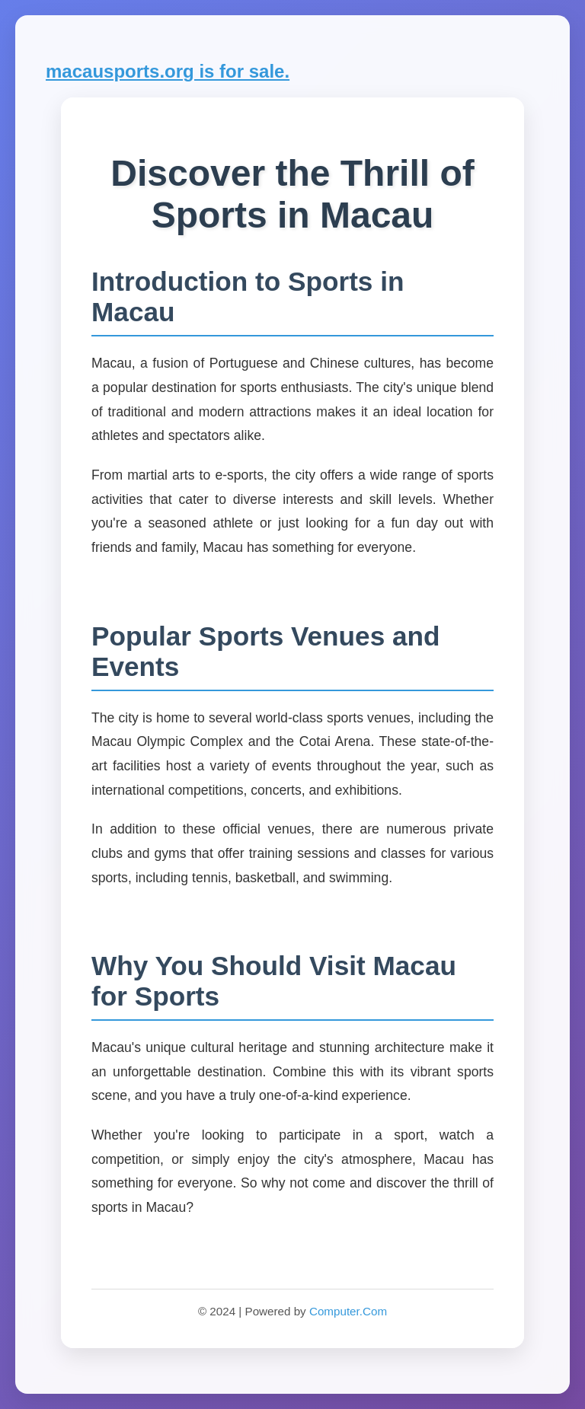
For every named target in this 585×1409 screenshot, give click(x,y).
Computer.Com (348, 1311)
